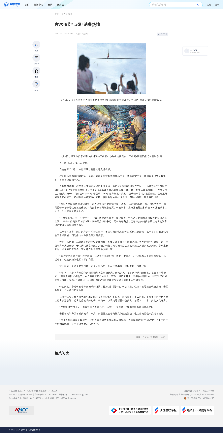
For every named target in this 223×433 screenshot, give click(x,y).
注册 (209, 5)
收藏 (36, 77)
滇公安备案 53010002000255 (200, 398)
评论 (36, 64)
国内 (63, 14)
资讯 (50, 4)
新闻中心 (38, 4)
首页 (27, 4)
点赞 (36, 51)
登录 (217, 5)
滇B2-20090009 (206, 394)
